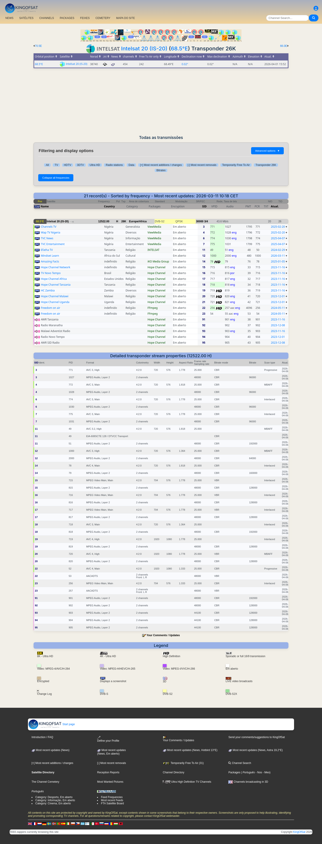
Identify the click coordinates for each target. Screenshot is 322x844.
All (47, 165)
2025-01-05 (278, 261)
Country (109, 206)
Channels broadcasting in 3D (248, 781)
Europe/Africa (138, 221)
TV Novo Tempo (51, 273)
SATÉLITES (26, 18)
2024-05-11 (278, 308)
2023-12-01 (278, 296)
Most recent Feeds (112, 800)
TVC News (47, 238)
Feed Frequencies (112, 797)
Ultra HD (95, 165)
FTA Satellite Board (112, 803)
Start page (51, 724)
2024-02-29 (278, 250)
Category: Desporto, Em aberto (53, 797)
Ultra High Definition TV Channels (187, 781)
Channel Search (239, 763)
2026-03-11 (278, 256)
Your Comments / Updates (163, 635)
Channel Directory (173, 772)
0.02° (185, 64)
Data (131, 165)
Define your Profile (108, 739)
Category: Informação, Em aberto (55, 800)
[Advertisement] (161, 101)
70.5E (38, 45)
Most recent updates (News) (50, 750)
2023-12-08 (278, 325)
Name (45, 206)
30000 (199, 221)
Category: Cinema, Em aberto (53, 803)
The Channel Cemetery (45, 781)
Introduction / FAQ (42, 737)
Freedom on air (50, 308)
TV (56, 165)
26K (123, 221)
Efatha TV (47, 250)
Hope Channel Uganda (55, 302)
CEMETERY (102, 18)
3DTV (80, 165)
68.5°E (179, 48)
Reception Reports (108, 772)
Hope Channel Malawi (54, 296)
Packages (234, 772)
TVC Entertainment (53, 244)
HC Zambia (48, 290)
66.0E (283, 45)
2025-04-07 (278, 238)
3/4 (206, 221)
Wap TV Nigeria (50, 232)
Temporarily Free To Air (236, 165)
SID (204, 206)
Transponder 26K (266, 165)
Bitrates (161, 170)
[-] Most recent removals (202, 165)
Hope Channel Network (55, 267)
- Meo (266, 772)
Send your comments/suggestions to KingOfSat (256, 737)
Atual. (275, 206)
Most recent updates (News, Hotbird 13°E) (190, 750)
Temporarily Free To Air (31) (183, 763)
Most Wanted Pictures (110, 781)
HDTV (67, 165)
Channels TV (48, 227)
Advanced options (267, 150)
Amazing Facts (50, 261)
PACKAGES (67, 18)
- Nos (258, 772)
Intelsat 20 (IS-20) (144, 48)
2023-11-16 (278, 267)
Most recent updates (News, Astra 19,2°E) (255, 750)
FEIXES (85, 18)
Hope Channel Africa (54, 279)
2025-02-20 (278, 227)
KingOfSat (299, 832)
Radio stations (114, 165)
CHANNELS (46, 18)
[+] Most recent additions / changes (161, 165)
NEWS (9, 18)
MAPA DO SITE (125, 18)
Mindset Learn (50, 256)
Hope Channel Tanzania (55, 285)
